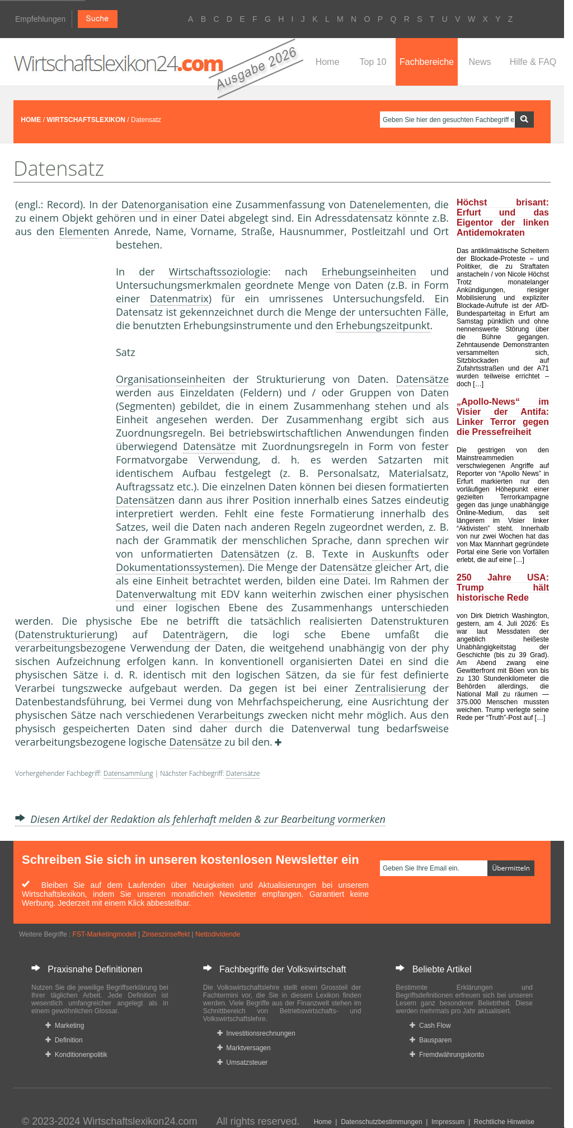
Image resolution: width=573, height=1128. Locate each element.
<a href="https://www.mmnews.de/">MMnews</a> (60, 424)
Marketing (64, 1025)
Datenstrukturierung (66, 634)
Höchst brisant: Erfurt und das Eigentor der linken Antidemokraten (503, 217)
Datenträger (191, 634)
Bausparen (431, 1040)
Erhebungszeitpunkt (383, 325)
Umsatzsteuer (242, 1062)
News (479, 62)
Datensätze (422, 379)
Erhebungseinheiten (369, 271)
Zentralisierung (390, 688)
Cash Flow (430, 1025)
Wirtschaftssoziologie (218, 271)
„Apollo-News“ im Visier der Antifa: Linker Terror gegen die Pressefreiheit (503, 417)
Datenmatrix (179, 298)
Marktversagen (244, 1048)
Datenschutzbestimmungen (381, 1122)
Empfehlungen (40, 19)
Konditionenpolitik (76, 1055)
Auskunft (393, 553)
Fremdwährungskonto (447, 1055)
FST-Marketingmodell (105, 934)
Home (328, 62)
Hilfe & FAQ (533, 62)
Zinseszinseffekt (166, 934)
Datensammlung (128, 773)
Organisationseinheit (165, 379)
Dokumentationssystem (171, 567)
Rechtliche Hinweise (504, 1122)
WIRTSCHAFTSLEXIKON (85, 120)
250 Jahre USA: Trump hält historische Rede (503, 587)
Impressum (447, 1122)
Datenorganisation (165, 204)
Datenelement (382, 204)
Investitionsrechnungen (256, 1033)
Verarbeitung (229, 715)
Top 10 (372, 62)
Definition (64, 1040)
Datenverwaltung (156, 594)
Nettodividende (217, 934)
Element (78, 231)
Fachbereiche (427, 62)
